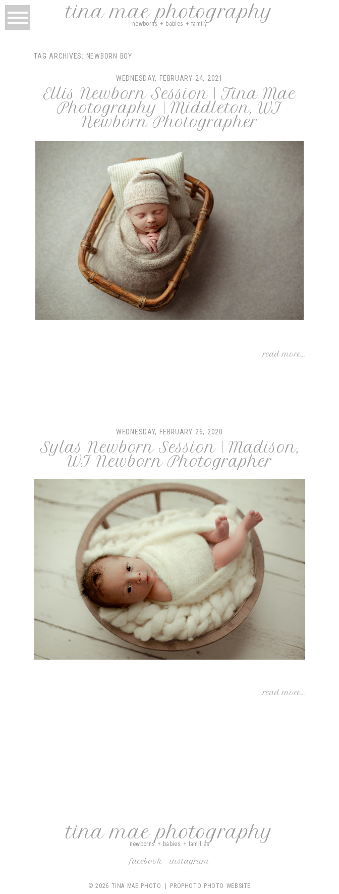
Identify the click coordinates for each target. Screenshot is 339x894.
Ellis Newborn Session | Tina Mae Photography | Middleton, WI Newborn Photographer (169, 108)
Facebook (146, 861)
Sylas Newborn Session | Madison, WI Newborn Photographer (169, 454)
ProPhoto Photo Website (210, 885)
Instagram (189, 861)
